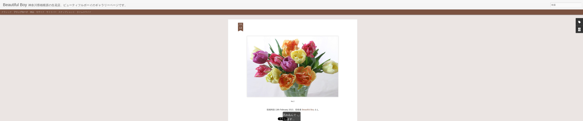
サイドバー (51, 12)
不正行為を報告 (305, 119)
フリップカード (21, 12)
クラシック (6, 12)
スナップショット (66, 12)
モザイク (40, 12)
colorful (296, 74)
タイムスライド (84, 12)
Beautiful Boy (308, 70)
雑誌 (32, 12)
